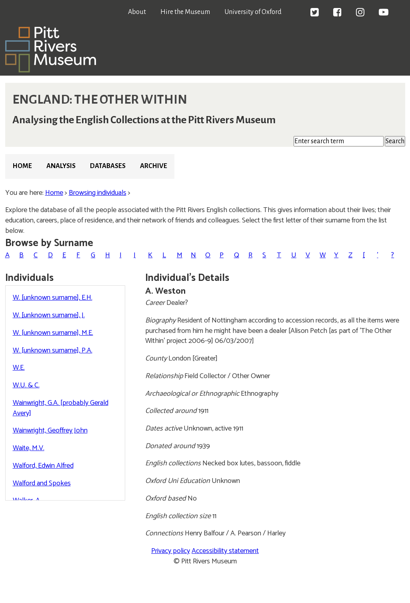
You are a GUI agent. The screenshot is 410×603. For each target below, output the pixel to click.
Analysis (61, 166)
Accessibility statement (225, 551)
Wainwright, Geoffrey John (50, 431)
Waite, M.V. (28, 448)
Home (22, 166)
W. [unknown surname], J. (49, 315)
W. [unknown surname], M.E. (53, 333)
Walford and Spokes (42, 483)
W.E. (19, 368)
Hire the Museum (185, 12)
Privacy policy (170, 551)
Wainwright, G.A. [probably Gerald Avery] (60, 408)
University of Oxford (253, 12)
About (137, 12)
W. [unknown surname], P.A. (52, 351)
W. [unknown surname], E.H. (52, 298)
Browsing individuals (97, 193)
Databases (108, 166)
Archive (153, 166)
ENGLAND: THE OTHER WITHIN (99, 99)
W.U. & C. (26, 385)
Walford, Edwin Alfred (43, 466)
